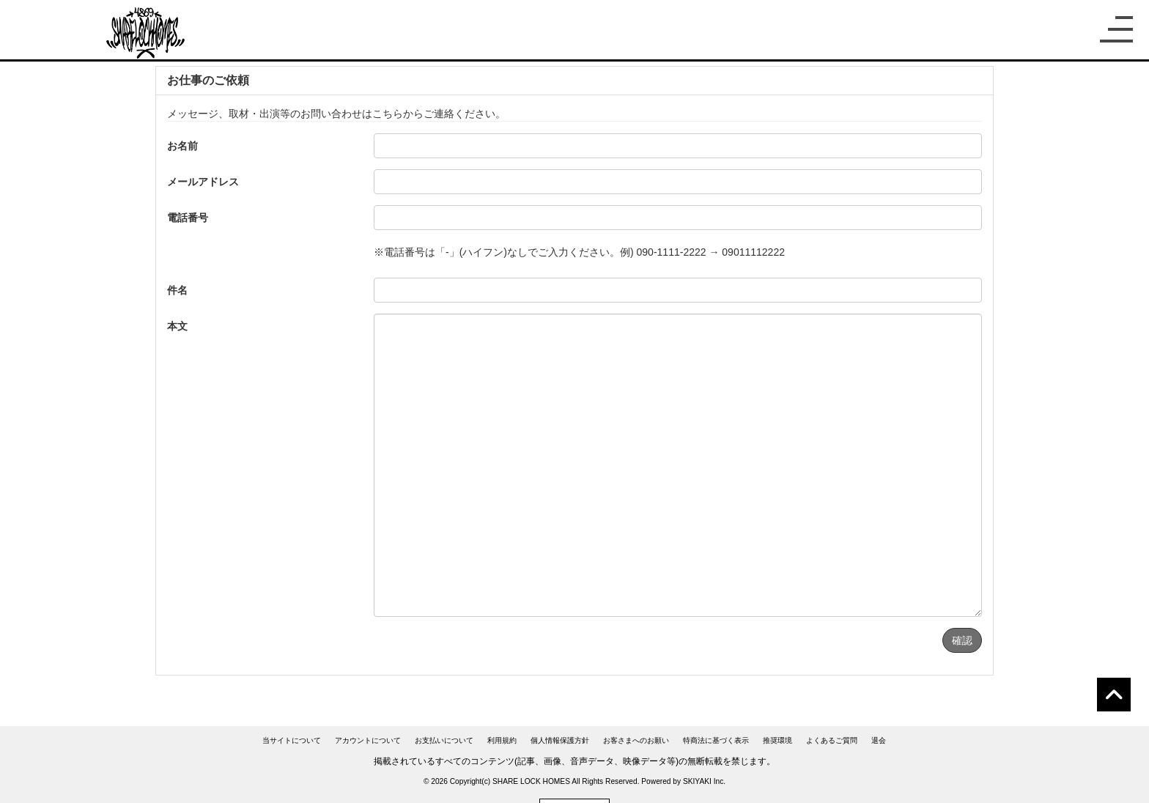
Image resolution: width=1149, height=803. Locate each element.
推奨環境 (777, 740)
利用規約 (502, 740)
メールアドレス (203, 182)
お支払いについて (444, 740)
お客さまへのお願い (636, 740)
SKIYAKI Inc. (704, 781)
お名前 (182, 146)
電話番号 (187, 217)
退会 (878, 740)
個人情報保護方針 (560, 740)
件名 (177, 290)
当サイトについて (291, 740)
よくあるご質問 (831, 740)
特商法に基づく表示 (716, 740)
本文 (177, 326)
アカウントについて (368, 740)
